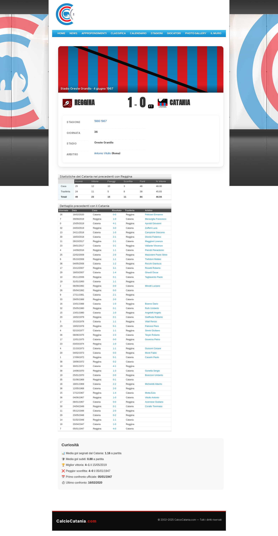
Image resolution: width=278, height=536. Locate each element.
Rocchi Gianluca (153, 263)
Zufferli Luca (151, 228)
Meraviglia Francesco (155, 219)
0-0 (114, 214)
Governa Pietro (152, 339)
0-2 (114, 362)
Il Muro (216, 33)
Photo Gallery (195, 33)
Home (61, 33)
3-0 (114, 228)
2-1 (114, 237)
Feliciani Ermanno (154, 214)
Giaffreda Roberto (154, 317)
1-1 (114, 250)
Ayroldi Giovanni (153, 223)
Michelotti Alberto (153, 384)
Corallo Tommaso (153, 406)
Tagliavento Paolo (154, 277)
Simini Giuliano (152, 330)
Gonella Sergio (152, 371)
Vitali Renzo (151, 321)
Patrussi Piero (152, 326)
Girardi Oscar (151, 272)
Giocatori (174, 33)
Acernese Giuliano (154, 402)
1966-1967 (100, 121)
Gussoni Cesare (153, 348)
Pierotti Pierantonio (154, 250)
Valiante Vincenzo (154, 246)
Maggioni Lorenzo (154, 241)
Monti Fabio (151, 353)
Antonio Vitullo (103, 153)
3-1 (114, 246)
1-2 (114, 263)
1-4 (114, 272)
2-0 (114, 255)
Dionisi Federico (153, 237)
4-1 (114, 223)
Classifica (118, 33)
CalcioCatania (76, 521)
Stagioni (157, 33)
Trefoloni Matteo (153, 259)
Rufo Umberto (152, 308)
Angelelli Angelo (153, 312)
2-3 (114, 335)
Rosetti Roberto (153, 268)
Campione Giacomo (155, 232)
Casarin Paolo (152, 357)
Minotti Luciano (152, 286)
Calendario (138, 33)
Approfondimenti (94, 33)
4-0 (114, 428)
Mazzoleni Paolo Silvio (156, 255)
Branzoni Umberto (154, 375)
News (73, 33)
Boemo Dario (151, 304)
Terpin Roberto (152, 335)
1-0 (114, 219)
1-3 (114, 371)
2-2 (114, 384)
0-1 (114, 277)
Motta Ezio (150, 393)
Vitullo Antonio (152, 397)
